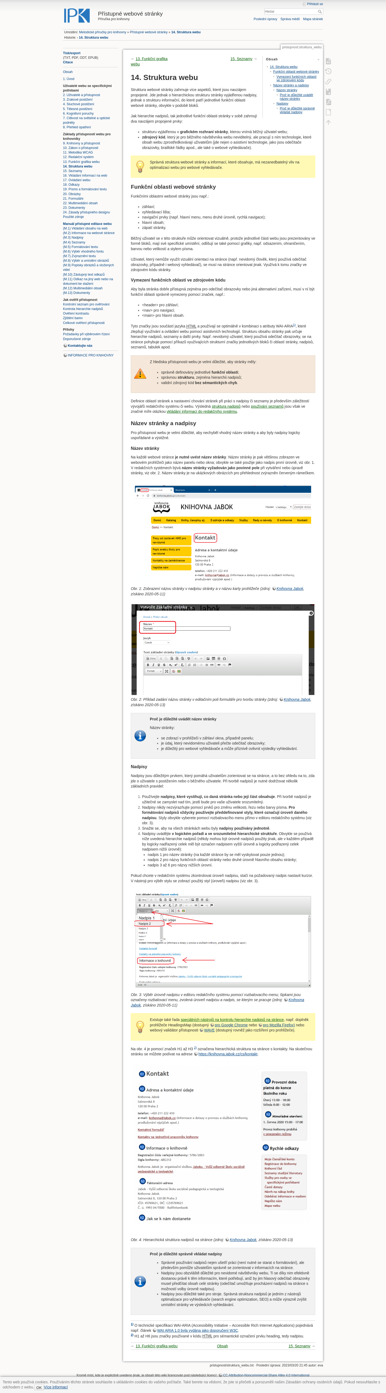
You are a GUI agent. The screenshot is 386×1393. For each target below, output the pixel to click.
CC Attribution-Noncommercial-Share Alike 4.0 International (266, 1375)
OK (39, 1387)
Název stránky (286, 90)
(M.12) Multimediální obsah (83, 288)
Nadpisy (282, 103)
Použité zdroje (73, 217)
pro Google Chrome (231, 1025)
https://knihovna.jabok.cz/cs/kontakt (227, 1054)
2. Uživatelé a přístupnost (81, 95)
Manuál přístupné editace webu (87, 224)
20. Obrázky (72, 194)
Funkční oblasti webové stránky (296, 72)
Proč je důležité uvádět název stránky (296, 96)
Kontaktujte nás (80, 346)
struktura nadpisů (226, 406)
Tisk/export (71, 53)
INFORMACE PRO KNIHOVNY (91, 355)
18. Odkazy (71, 185)
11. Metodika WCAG (78, 152)
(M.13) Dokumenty (76, 293)
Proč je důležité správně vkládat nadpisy (297, 110)
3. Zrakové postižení (77, 99)
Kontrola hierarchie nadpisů (83, 309)
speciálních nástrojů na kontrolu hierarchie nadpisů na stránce (232, 1020)
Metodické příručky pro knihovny (102, 32)
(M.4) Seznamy (74, 242)
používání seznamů (267, 406)
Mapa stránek (313, 19)
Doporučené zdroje (77, 339)
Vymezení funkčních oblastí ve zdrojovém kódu (296, 78)
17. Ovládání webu (76, 180)
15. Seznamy (72, 171)
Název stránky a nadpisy (291, 85)
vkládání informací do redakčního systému (202, 411)
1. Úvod (68, 79)
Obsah (68, 72)
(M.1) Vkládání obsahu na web (85, 228)
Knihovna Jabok (290, 588)
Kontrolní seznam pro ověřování (86, 304)
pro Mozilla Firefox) (279, 1025)
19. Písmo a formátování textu (85, 189)
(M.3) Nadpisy (73, 237)
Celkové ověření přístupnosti (84, 323)
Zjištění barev (73, 318)
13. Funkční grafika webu (81, 162)
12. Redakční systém (78, 157)
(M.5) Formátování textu (80, 247)
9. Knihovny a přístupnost (81, 143)
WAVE (209, 1030)
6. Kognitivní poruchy (78, 113)
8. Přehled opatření (77, 127)
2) (195, 1047)
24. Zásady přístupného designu (86, 212)
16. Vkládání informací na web (85, 175)
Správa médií (290, 19)
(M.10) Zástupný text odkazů (84, 274)
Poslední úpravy (265, 19)
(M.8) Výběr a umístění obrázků (86, 260)
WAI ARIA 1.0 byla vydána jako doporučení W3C (197, 1330)
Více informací (56, 1387)
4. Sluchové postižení (78, 104)
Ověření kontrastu (76, 313)
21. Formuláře (73, 198)
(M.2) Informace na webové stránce (89, 233)
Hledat (320, 11)
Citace (68, 62)
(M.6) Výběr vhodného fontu (83, 251)
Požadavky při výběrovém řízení (86, 334)
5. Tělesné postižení (77, 109)
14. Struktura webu (186, 32)
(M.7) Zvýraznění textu (79, 256)
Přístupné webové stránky (149, 32)
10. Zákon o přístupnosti (80, 148)
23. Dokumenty (74, 208)
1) (294, 324)
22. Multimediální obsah (80, 203)
